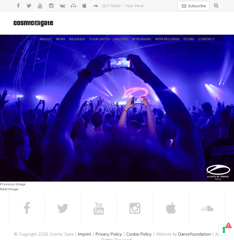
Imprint (84, 234)
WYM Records (167, 39)
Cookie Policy (139, 234)
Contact (206, 39)
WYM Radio (141, 39)
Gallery (121, 39)
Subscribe (193, 5)
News (60, 39)
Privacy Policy (109, 234)
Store (188, 39)
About (46, 39)
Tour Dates (99, 39)
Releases (77, 39)
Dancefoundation (194, 234)
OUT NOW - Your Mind (122, 5)
